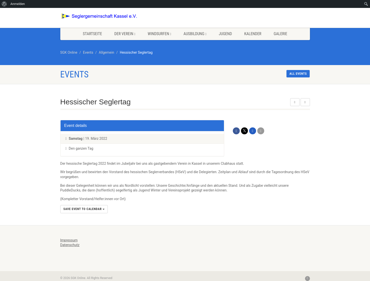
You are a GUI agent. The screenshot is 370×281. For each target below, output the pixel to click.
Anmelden (17, 4)
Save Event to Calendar (84, 209)
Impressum (69, 240)
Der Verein (124, 33)
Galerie (280, 33)
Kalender (252, 33)
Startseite (92, 33)
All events (298, 73)
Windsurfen (159, 33)
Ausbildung (195, 33)
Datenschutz (70, 245)
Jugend (225, 33)
